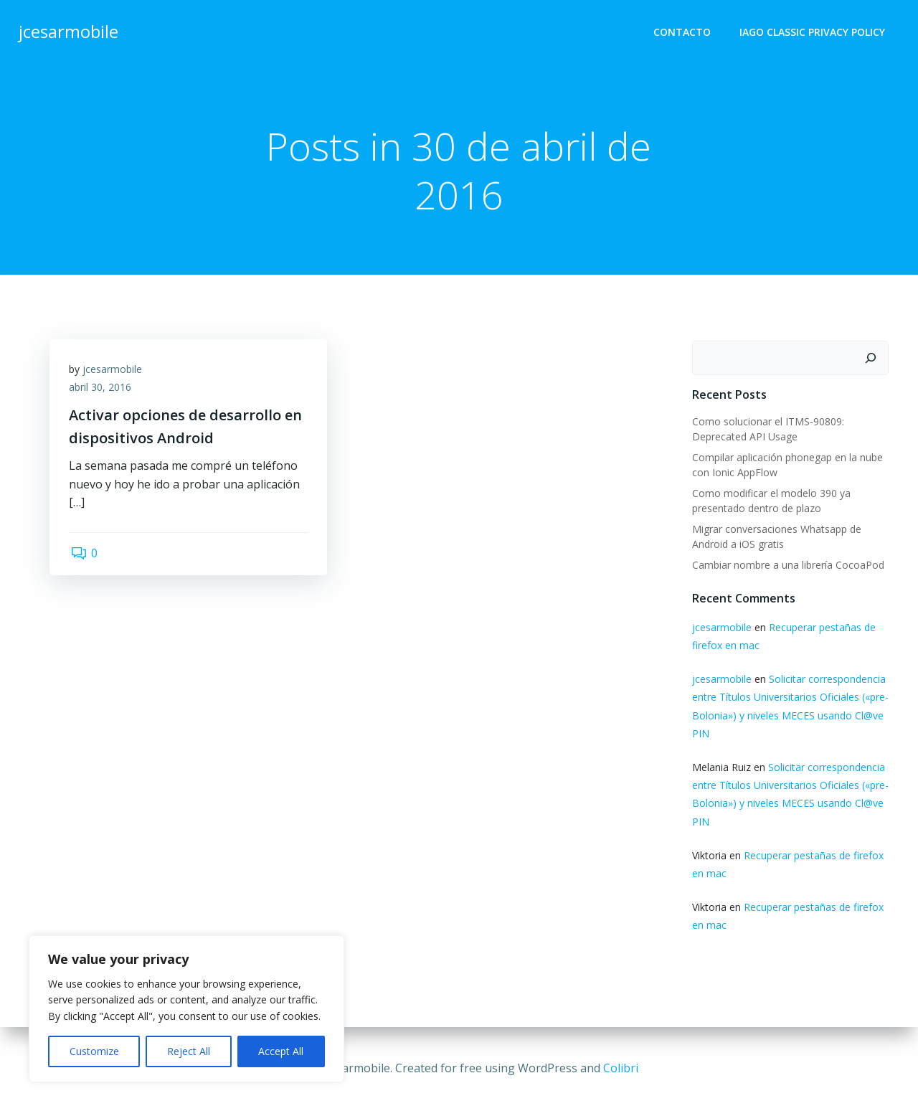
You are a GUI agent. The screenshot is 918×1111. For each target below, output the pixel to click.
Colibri (620, 1068)
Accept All (280, 1051)
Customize (94, 1051)
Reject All (188, 1051)
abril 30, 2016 (102, 390)
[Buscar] (872, 358)
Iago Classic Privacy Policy (813, 32)
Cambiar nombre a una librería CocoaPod (787, 565)
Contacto (683, 32)
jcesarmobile (114, 372)
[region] (186, 1008)
